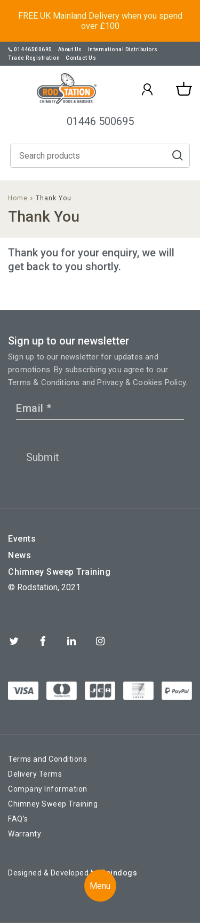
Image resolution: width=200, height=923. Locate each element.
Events (22, 539)
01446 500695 (100, 121)
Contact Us (81, 58)
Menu (100, 886)
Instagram (100, 641)
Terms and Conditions (47, 759)
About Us (70, 49)
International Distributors (123, 49)
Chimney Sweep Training (59, 572)
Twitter (14, 641)
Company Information (47, 789)
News (19, 555)
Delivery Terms (35, 774)
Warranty (24, 834)
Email (34, 408)
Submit (42, 457)
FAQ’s (18, 819)
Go (177, 155)
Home (18, 198)
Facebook (43, 641)
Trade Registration (34, 58)
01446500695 (30, 49)
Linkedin (71, 641)
